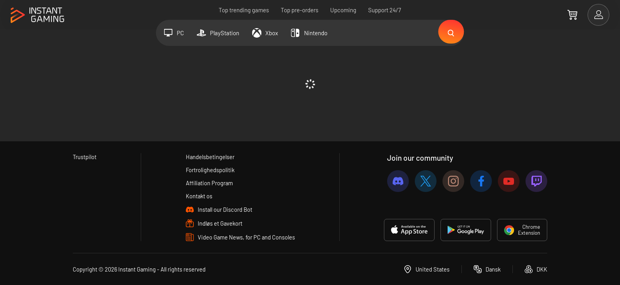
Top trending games (244, 9)
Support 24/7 (385, 9)
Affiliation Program (209, 182)
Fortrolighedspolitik (210, 169)
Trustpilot (85, 156)
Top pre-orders (300, 9)
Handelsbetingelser (209, 156)
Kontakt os (199, 196)
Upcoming (344, 9)
